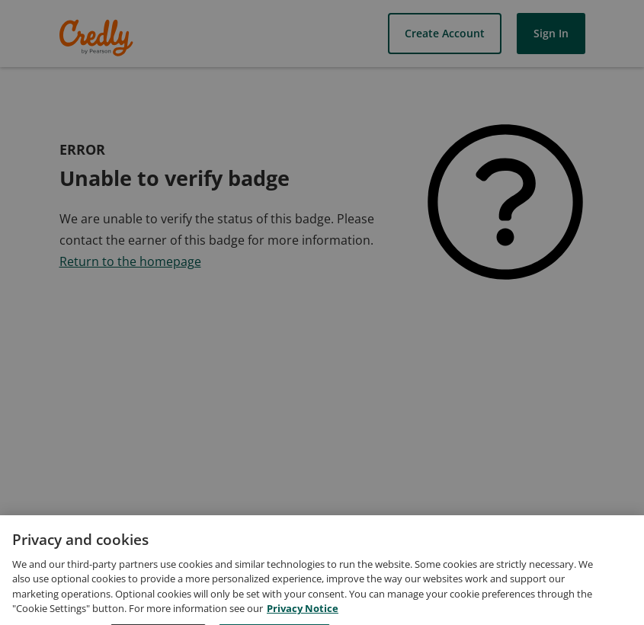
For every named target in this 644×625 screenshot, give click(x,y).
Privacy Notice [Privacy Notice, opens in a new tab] (302, 617)
